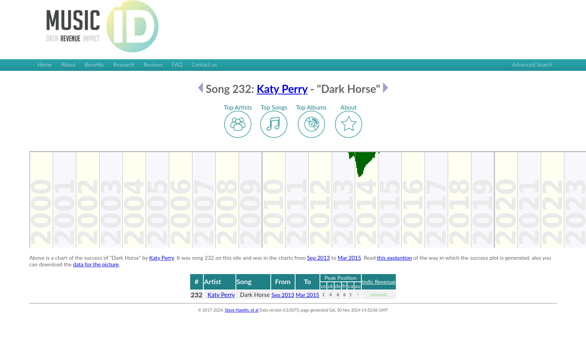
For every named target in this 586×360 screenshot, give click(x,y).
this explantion (394, 257)
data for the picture (96, 264)
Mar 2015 (349, 257)
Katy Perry (282, 88)
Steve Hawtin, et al (241, 310)
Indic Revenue (378, 281)
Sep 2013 (318, 257)
